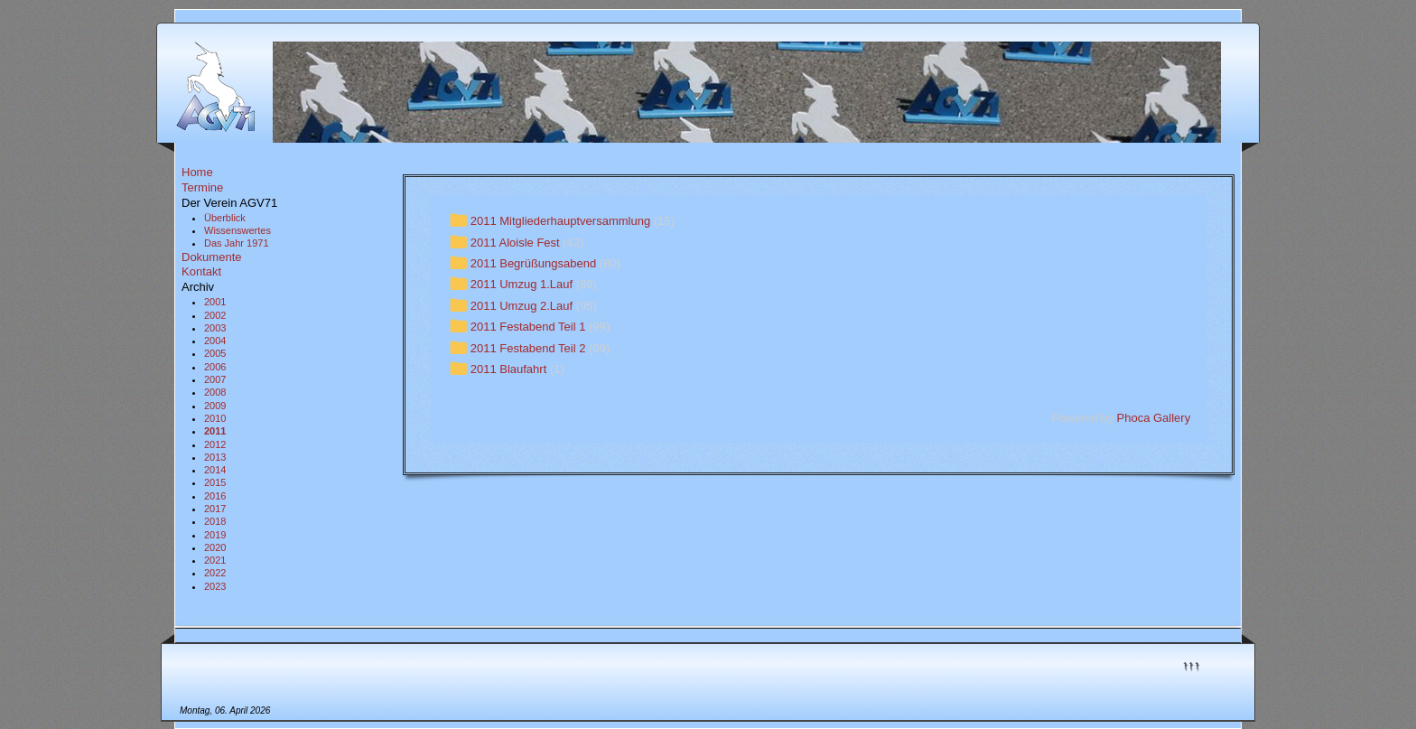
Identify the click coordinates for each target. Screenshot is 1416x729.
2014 (215, 469)
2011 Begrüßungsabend (533, 263)
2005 (215, 353)
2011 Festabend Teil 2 (528, 348)
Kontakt (201, 271)
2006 (215, 366)
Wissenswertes (237, 230)
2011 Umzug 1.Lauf (521, 285)
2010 (215, 418)
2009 (215, 405)
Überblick (225, 217)
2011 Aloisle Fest (515, 242)
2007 (215, 379)
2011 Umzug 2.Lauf (521, 306)
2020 (215, 547)
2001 (215, 301)
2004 (215, 340)
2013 (215, 457)
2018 (215, 521)
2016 (215, 496)
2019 (215, 534)
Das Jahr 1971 (236, 243)
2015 (215, 482)
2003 (215, 327)
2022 (215, 572)
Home (197, 172)
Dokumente (211, 257)
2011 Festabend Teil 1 (528, 326)
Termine (202, 187)
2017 (215, 508)
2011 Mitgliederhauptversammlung (560, 221)
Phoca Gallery (1154, 418)
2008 (215, 392)
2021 (215, 560)
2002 (215, 315)
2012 (215, 444)
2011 (215, 430)
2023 (215, 586)
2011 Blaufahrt (508, 369)
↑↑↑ (1191, 664)
